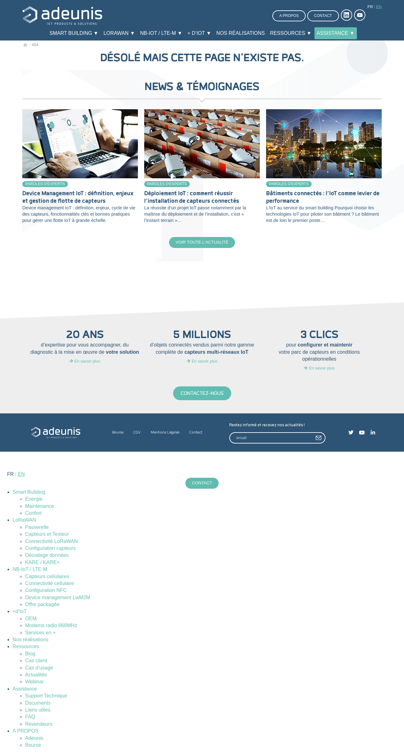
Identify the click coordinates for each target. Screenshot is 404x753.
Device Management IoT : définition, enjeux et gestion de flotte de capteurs (78, 197)
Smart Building (29, 493)
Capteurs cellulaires (47, 577)
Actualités (36, 675)
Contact (323, 15)
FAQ (30, 717)
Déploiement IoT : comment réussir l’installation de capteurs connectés (191, 197)
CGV (137, 432)
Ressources (26, 647)
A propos (289, 15)
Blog (30, 654)
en (379, 6)
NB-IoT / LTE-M (30, 570)
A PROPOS (26, 731)
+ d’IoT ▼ (199, 33)
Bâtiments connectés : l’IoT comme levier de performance (322, 197)
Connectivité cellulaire (49, 584)
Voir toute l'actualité (201, 242)
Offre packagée (42, 605)
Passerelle (37, 528)
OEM (30, 619)
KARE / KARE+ (42, 563)
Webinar (34, 682)
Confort (33, 514)
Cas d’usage (39, 668)
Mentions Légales (165, 432)
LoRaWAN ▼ (119, 33)
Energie (33, 500)
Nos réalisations (240, 33)
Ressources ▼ (290, 33)
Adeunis (34, 738)
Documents (38, 703)
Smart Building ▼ (73, 33)
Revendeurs (38, 725)
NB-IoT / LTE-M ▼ (161, 33)
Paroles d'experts (45, 184)
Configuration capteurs (50, 549)
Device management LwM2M (57, 598)
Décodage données (47, 556)
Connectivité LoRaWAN (51, 542)
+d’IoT (20, 612)
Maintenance (39, 507)
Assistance (25, 689)
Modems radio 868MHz (51, 626)
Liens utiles (37, 710)
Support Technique (46, 696)
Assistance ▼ (335, 33)
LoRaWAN (24, 521)
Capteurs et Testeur (47, 535)
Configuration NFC (46, 591)
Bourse (117, 432)
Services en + (40, 633)
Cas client (36, 661)
